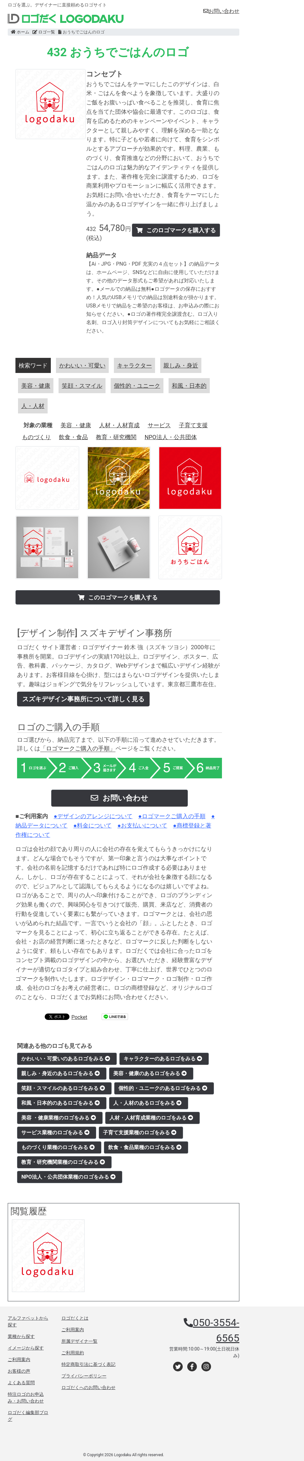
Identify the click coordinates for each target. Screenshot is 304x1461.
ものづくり (36, 437)
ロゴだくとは (74, 1318)
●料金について (92, 825)
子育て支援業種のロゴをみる (139, 1132)
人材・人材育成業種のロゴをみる (151, 1118)
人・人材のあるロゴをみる (147, 1103)
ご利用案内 (19, 1359)
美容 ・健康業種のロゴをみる (58, 1118)
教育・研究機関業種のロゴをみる (63, 1162)
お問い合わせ (221, 11)
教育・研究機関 (116, 437)
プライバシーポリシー (83, 1375)
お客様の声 (19, 1371)
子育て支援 (193, 425)
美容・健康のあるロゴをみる (150, 1073)
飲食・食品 (73, 437)
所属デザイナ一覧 (79, 1341)
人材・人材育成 (119, 425)
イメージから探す (26, 1347)
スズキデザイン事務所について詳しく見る (83, 699)
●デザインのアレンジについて (93, 816)
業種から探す (21, 1336)
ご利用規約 (72, 1352)
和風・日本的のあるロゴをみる (60, 1103)
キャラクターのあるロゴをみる (163, 1059)
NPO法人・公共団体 (170, 437)
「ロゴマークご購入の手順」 (77, 748)
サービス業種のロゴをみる (55, 1132)
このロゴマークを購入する (176, 230)
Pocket (79, 1017)
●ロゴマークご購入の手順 (172, 816)
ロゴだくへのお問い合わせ (88, 1387)
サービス (159, 425)
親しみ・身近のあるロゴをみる (60, 1073)
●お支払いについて (142, 825)
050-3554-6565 (216, 1330)
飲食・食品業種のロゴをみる (144, 1147)
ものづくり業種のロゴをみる (58, 1147)
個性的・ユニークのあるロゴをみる (162, 1088)
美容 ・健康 (75, 425)
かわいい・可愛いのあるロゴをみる (65, 1059)
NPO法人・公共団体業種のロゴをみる (68, 1177)
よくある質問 (21, 1382)
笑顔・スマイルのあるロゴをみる (63, 1088)
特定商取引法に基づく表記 (88, 1364)
